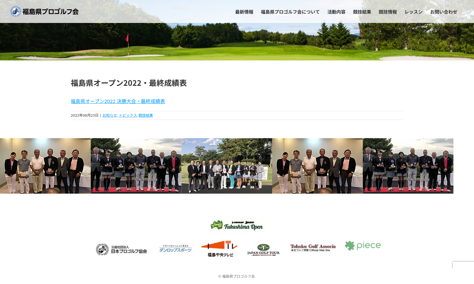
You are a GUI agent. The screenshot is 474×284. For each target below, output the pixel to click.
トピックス (128, 115)
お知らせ (109, 115)
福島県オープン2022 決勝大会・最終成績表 (118, 101)
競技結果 (145, 115)
